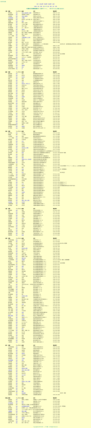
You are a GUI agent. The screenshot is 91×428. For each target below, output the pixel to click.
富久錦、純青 (24, 248)
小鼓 (23, 304)
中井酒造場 (10, 17)
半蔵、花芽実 (24, 16)
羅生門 (23, 417)
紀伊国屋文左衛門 (25, 406)
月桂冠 (23, 192)
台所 (53, 3)
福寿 (23, 266)
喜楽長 (23, 126)
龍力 (23, 328)
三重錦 (23, 17)
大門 (23, 218)
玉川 (23, 141)
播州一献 (23, 258)
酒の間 (45, 3)
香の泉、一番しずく (26, 83)
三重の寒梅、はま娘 (26, 37)
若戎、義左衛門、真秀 (26, 13)
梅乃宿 (23, 353)
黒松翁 (23, 58)
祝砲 (23, 419)
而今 (23, 67)
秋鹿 (23, 235)
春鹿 (23, 391)
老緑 (23, 21)
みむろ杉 (23, 375)
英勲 (23, 157)
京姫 (23, 169)
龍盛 (23, 152)
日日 (23, 172)
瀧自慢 (23, 65)
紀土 (23, 401)
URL (17, 13)
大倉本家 (10, 370)
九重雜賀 (10, 411)
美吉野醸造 (10, 360)
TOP (37, 3)
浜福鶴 (23, 259)
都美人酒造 (10, 315)
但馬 (23, 312)
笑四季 (23, 96)
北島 (23, 82)
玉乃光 (23, 187)
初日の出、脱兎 (25, 147)
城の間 (49, 3)
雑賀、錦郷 (24, 411)
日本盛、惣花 (24, 296)
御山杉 (23, 29)
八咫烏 (23, 358)
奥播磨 (23, 319)
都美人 (23, 315)
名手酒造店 (10, 403)
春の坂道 (23, 393)
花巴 (23, 360)
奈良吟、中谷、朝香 (26, 381)
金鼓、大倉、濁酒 (25, 370)
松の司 (23, 77)
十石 (23, 184)
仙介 (23, 268)
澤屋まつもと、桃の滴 (26, 159)
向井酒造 (10, 202)
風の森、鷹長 (24, 368)
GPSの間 (41, 3)
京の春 (23, 202)
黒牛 (23, 403)
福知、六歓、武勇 (25, 200)
